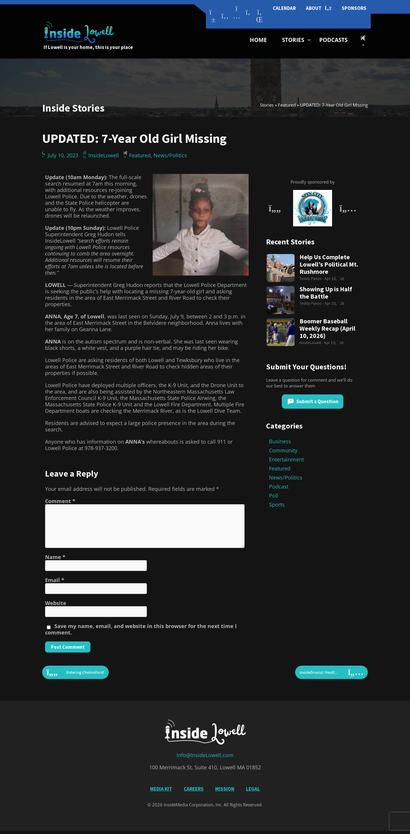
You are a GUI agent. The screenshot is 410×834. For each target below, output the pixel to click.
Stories (293, 40)
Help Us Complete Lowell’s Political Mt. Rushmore (329, 264)
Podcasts (333, 40)
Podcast (278, 486)
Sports (277, 504)
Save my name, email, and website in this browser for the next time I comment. (141, 629)
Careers (194, 789)
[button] (363, 40)
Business (280, 441)
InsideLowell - (312, 342)
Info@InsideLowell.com (205, 755)
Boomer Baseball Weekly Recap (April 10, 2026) (327, 328)
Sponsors (354, 8)
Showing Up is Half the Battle (326, 292)
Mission (224, 789)
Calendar (284, 8)
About (318, 8)
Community (283, 450)
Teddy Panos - (312, 278)
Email (54, 579)
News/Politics (170, 155)
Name (55, 556)
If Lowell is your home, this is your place (88, 47)
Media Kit (161, 789)
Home (258, 40)
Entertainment (286, 459)
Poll (273, 495)
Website (55, 603)
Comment (60, 501)
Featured (287, 105)
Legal (253, 789)
